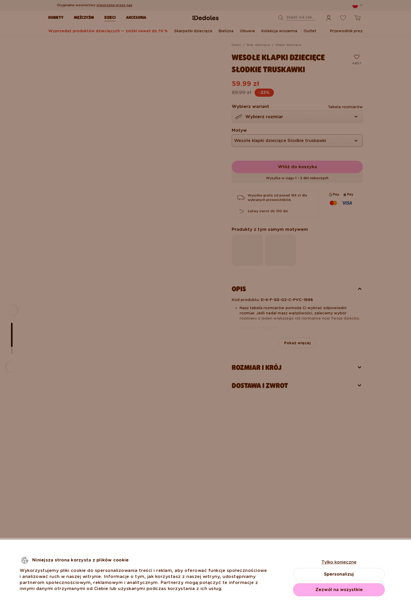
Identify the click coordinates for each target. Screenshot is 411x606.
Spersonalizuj (339, 574)
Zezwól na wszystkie (339, 589)
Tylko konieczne (338, 562)
